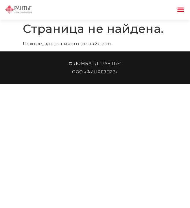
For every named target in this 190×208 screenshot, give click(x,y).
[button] (180, 9)
